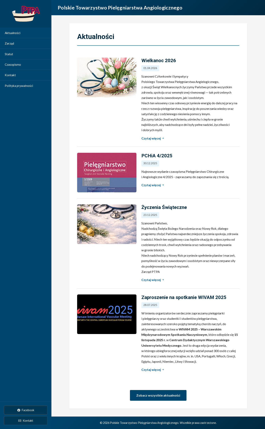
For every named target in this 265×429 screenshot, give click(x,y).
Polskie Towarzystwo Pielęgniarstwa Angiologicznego (120, 7)
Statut (9, 54)
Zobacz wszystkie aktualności (158, 395)
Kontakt (10, 75)
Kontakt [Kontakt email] (25, 420)
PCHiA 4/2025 (156, 156)
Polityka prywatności (19, 85)
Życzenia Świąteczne (164, 207)
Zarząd (9, 43)
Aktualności (12, 33)
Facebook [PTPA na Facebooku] (25, 410)
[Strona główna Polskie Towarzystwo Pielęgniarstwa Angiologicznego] (25, 14)
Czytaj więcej (153, 138)
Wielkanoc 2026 (158, 60)
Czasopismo (13, 64)
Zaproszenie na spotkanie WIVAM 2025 (183, 297)
